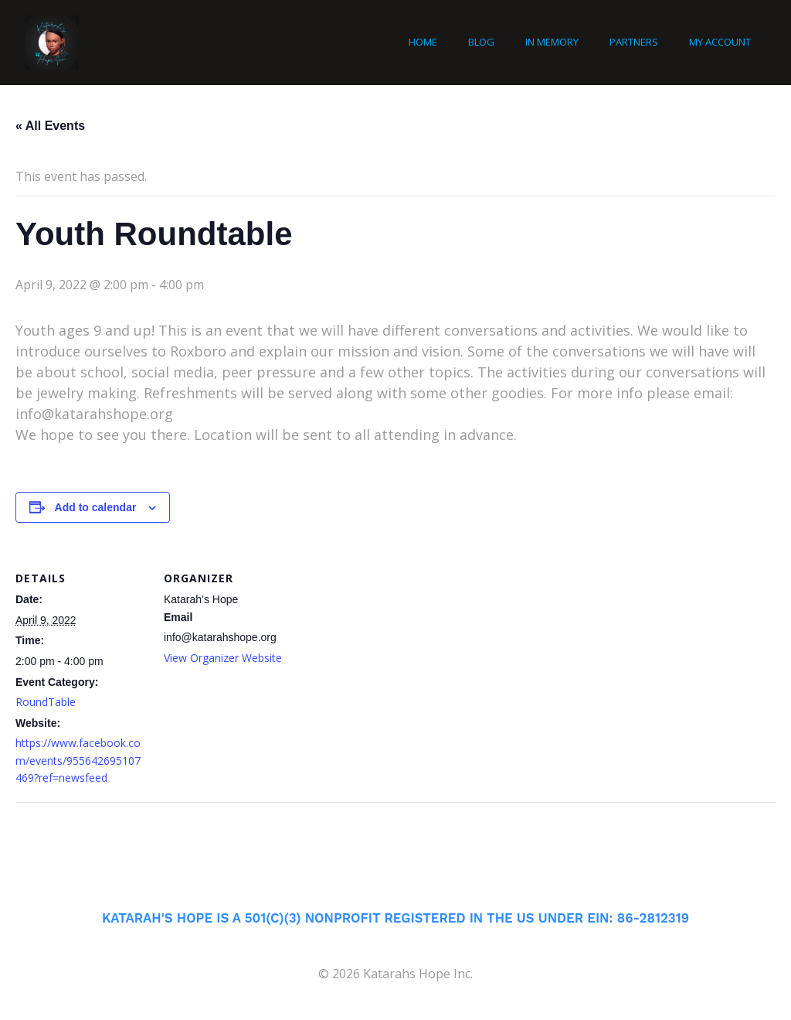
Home (423, 42)
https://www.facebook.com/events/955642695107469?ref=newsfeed (78, 760)
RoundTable (45, 701)
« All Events (50, 125)
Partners (633, 42)
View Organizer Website (223, 657)
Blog (481, 42)
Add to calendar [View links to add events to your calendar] (96, 507)
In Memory (552, 42)
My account (720, 42)
